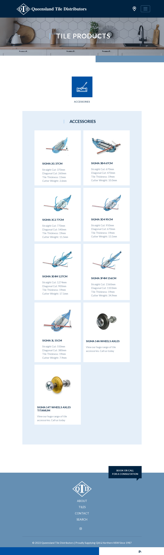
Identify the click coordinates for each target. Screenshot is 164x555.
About (82, 501)
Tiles (82, 507)
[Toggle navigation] (145, 8)
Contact (82, 513)
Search (82, 519)
